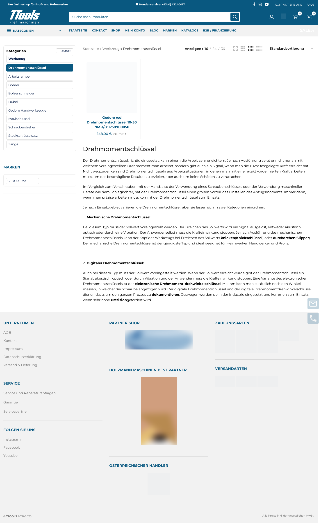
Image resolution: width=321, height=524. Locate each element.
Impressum (13, 349)
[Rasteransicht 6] (259, 49)
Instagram (12, 439)
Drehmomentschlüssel (27, 68)
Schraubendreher (21, 127)
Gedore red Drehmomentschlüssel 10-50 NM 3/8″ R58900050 (112, 122)
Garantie (10, 402)
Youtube (10, 455)
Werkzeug (16, 59)
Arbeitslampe (19, 76)
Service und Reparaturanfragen (29, 393)
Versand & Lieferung (20, 365)
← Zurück (64, 50)
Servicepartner (15, 411)
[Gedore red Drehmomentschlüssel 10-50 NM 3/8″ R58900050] (112, 87)
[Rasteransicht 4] (250, 49)
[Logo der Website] (25, 16)
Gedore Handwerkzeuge (27, 110)
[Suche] (154, 17)
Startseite (91, 49)
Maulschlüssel (19, 119)
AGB (7, 332)
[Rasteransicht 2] (235, 49)
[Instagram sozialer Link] (260, 4)
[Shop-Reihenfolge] (291, 48)
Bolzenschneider (21, 93)
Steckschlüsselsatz (23, 136)
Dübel (13, 102)
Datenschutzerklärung (22, 357)
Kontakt (10, 340)
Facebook (11, 447)
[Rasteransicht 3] (243, 49)
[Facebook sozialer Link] (254, 4)
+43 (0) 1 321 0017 (173, 4)
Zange (13, 144)
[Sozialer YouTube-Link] (266, 4)
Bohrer (13, 85)
